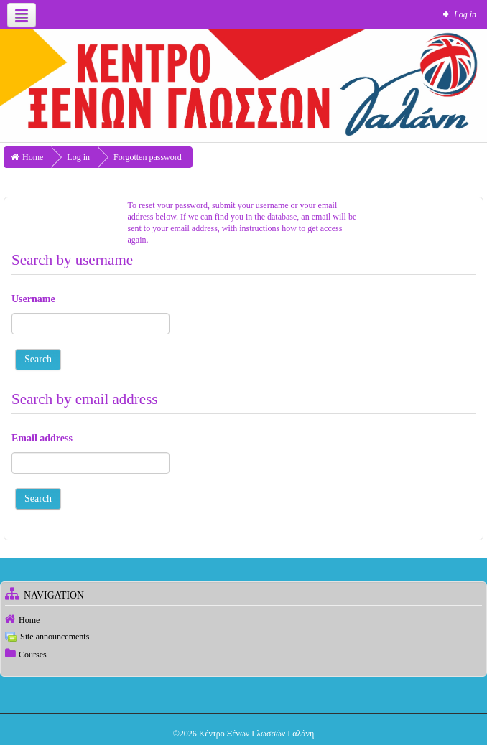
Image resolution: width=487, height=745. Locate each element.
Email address (42, 438)
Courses (33, 655)
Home (29, 620)
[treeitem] (243, 619)
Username (33, 299)
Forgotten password (147, 157)
